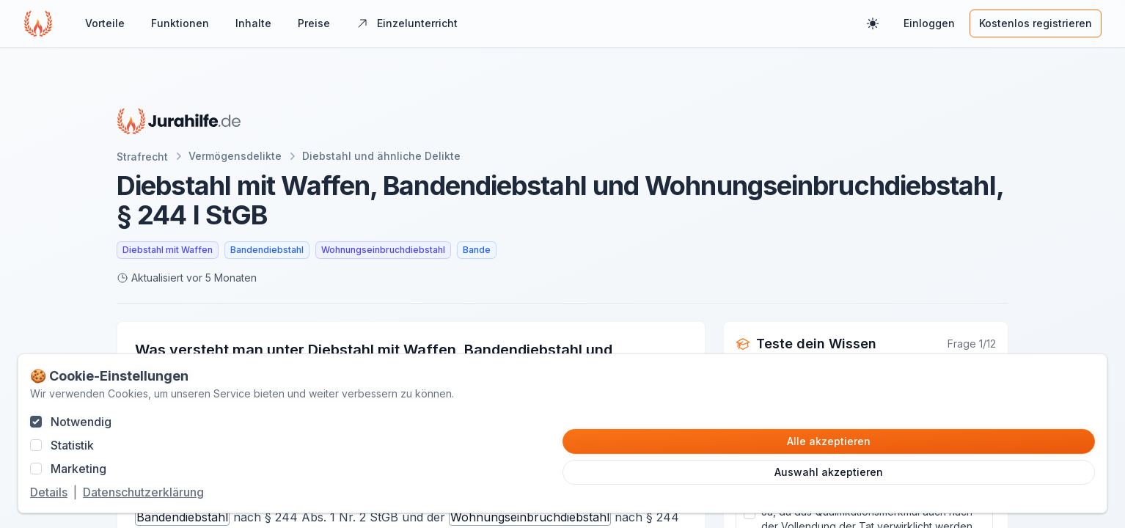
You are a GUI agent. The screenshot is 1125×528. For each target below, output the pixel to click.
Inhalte (253, 23)
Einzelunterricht (407, 23)
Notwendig (81, 421)
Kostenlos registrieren (1035, 23)
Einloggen (929, 23)
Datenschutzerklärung (143, 492)
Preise (314, 23)
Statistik (72, 445)
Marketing (78, 468)
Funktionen (180, 23)
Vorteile (105, 23)
